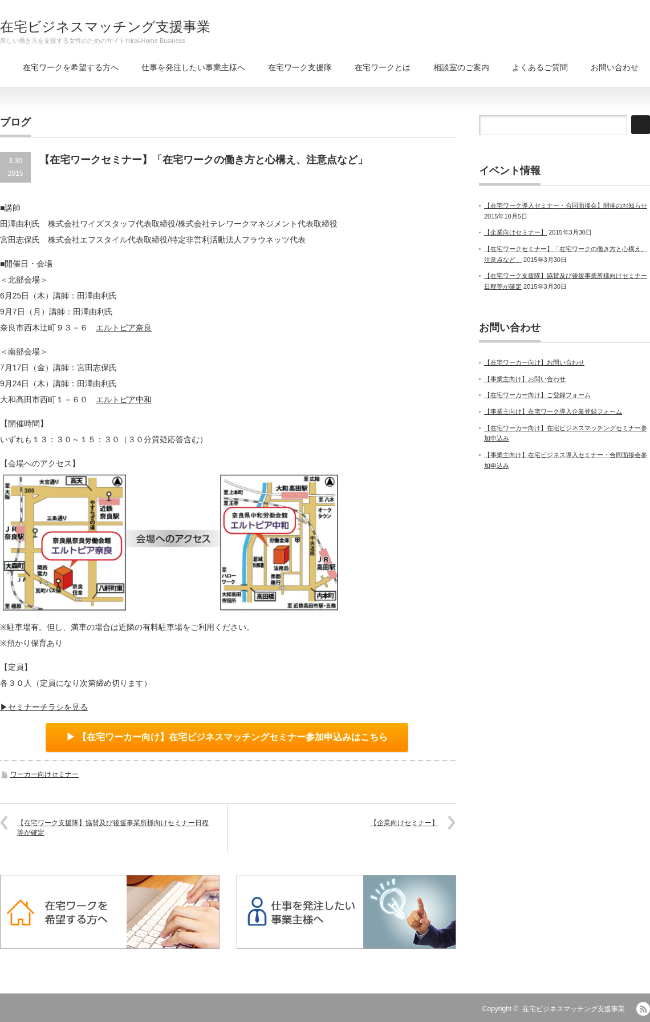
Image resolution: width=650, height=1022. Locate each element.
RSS (643, 1009)
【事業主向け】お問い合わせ (525, 378)
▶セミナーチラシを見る (44, 707)
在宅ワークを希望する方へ (71, 67)
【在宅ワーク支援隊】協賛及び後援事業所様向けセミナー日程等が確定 (113, 828)
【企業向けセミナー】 (404, 823)
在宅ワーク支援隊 (300, 67)
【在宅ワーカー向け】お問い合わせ (534, 362)
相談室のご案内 (461, 67)
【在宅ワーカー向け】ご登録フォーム (537, 394)
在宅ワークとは (383, 67)
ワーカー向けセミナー (44, 774)
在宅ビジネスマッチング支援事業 (105, 27)
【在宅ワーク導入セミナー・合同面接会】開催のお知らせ (565, 205)
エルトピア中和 (124, 399)
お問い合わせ (615, 67)
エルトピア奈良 (124, 327)
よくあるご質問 (540, 67)
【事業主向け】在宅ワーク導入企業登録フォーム (553, 411)
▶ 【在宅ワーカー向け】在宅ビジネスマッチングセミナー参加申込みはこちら (227, 737)
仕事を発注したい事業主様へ (193, 67)
